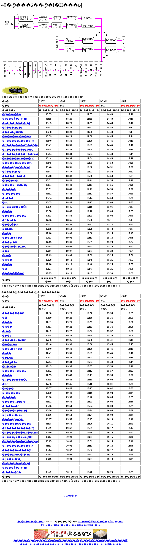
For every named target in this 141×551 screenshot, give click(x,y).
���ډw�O (9, 242)
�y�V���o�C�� (30, 521)
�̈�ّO (5, 202)
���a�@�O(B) (13, 132)
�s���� (9, 189)
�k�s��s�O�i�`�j (16, 123)
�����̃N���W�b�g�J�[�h (69, 540)
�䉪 (4, 268)
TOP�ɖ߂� (70, 495)
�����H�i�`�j (14, 176)
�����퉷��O (13, 273)
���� (7, 211)
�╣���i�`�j (11, 171)
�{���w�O (10, 180)
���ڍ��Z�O (12, 237)
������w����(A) (17, 163)
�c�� (6, 255)
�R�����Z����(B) (18, 141)
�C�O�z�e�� (110, 544)
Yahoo (111, 521)
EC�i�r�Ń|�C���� (92, 521)
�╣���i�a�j (12, 127)
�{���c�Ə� (11, 114)
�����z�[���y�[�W (31, 540)
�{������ (11, 193)
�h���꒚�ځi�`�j (14, 119)
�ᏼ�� (6, 233)
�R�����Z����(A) (18, 158)
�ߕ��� (8, 198)
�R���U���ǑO (14, 207)
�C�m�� (9, 220)
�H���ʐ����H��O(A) (20, 154)
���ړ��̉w (10, 224)
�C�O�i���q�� (104, 540)
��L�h (7, 229)
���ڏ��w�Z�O (14, 246)
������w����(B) (17, 136)
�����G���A (14, 215)
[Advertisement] (58, 510)
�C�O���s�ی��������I (78, 544)
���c (6, 251)
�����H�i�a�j (14, 185)
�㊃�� (7, 260)
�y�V (119, 521)
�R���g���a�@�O (17, 149)
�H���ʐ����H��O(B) (20, 145)
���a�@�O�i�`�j (16, 167)
